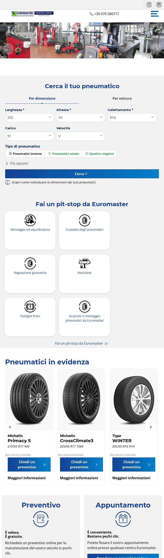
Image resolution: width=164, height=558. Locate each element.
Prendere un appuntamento (121, 515)
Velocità (63, 128)
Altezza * (63, 110)
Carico (10, 128)
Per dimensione (42, 98)
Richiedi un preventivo (38, 521)
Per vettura (122, 98)
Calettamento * (120, 110)
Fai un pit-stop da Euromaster (79, 300)
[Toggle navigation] (155, 14)
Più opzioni (16, 163)
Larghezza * (14, 110)
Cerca (79, 173)
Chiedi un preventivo (27, 422)
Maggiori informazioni (27, 435)
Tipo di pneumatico (22, 146)
